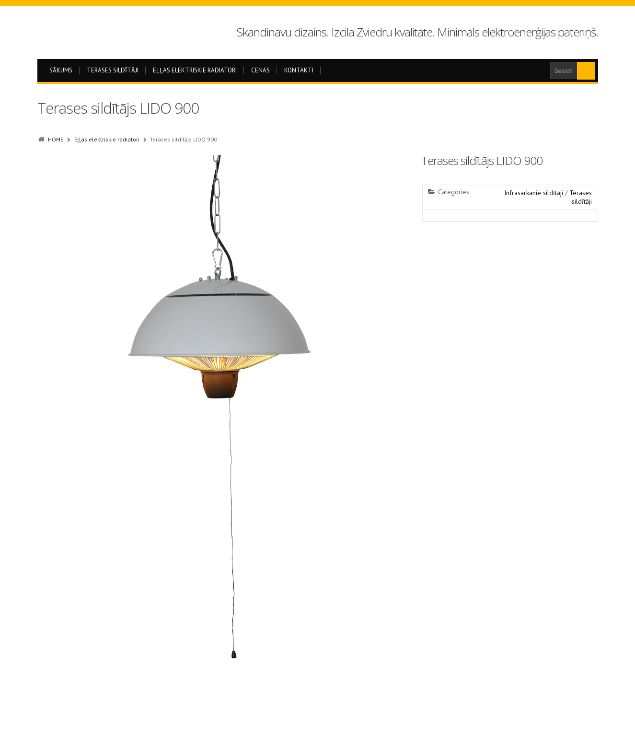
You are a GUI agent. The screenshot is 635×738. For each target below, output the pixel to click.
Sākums (60, 70)
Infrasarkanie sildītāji (533, 192)
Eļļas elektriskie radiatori (195, 70)
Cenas (260, 70)
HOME (55, 139)
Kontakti (298, 70)
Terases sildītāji (113, 70)
